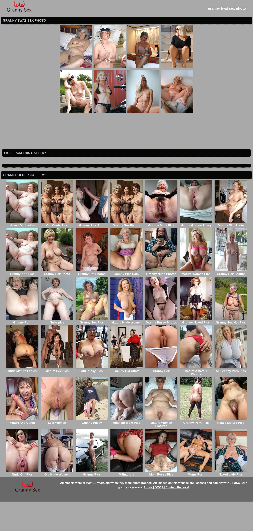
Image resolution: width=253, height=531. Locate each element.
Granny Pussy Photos (161, 350)
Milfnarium (126, 502)
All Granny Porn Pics (231, 399)
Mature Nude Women (126, 350)
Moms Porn (196, 502)
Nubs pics (57, 350)
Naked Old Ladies (22, 253)
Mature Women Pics (196, 302)
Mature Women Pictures (161, 452)
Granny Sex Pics (92, 350)
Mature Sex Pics (57, 399)
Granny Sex (161, 399)
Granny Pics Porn (92, 253)
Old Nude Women (57, 502)
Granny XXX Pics (22, 302)
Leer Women (57, 450)
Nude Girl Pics (22, 502)
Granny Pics (92, 502)
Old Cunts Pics (57, 253)
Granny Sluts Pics (161, 253)
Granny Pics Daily (126, 302)
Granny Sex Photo (57, 302)
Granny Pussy (92, 450)
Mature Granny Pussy (196, 253)
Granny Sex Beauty (231, 302)
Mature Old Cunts (22, 450)
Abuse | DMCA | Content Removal (166, 516)
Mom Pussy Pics (161, 502)
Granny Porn (22, 350)
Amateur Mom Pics (126, 450)
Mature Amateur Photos (196, 400)
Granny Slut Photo (231, 253)
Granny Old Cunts (126, 399)
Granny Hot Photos (92, 302)
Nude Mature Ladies (22, 399)
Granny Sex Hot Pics (231, 350)
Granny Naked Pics (196, 350)
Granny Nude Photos (161, 302)
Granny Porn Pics (196, 450)
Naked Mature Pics (231, 450)
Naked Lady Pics (231, 502)
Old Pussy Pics (92, 399)
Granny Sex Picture (126, 253)
